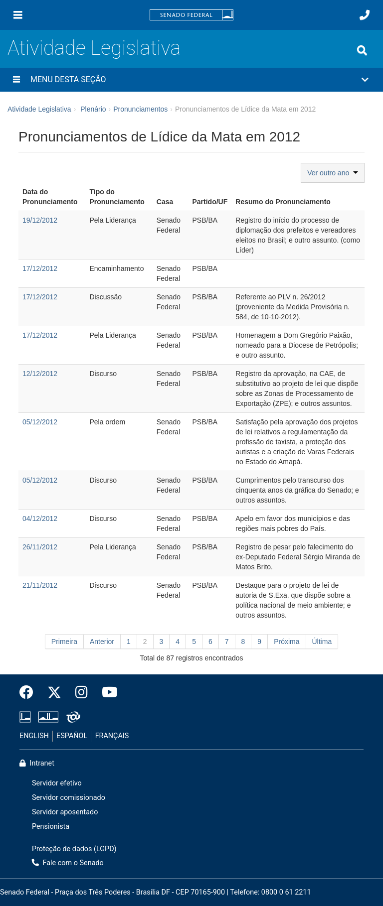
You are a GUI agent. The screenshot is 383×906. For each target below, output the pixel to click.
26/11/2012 (39, 547)
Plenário (93, 109)
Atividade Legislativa (94, 48)
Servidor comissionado (68, 797)
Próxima (286, 642)
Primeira (64, 642)
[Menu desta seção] (16, 79)
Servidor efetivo (57, 783)
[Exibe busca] (362, 50)
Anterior (102, 642)
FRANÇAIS (112, 736)
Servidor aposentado (65, 812)
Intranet (36, 763)
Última (322, 642)
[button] (191, 80)
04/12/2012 (39, 518)
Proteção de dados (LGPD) (74, 849)
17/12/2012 (39, 268)
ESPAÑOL (71, 736)
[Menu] (18, 15)
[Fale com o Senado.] (364, 15)
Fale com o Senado (68, 863)
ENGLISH (34, 736)
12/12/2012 (39, 374)
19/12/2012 (39, 220)
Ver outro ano (332, 173)
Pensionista (50, 826)
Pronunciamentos (140, 109)
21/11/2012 (39, 585)
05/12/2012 (39, 422)
